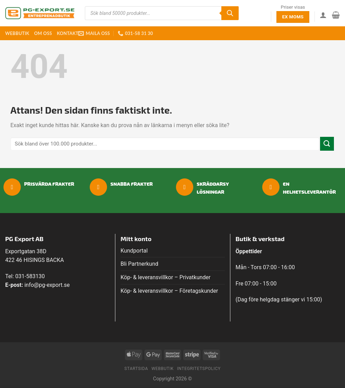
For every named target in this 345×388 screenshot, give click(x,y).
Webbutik (17, 33)
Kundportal (134, 250)
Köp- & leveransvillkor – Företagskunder (169, 291)
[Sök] (230, 13)
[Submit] (327, 143)
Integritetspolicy (199, 368)
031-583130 (30, 276)
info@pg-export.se (47, 285)
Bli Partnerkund (139, 264)
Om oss (43, 33)
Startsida (136, 368)
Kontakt (67, 33)
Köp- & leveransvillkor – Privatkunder (166, 277)
